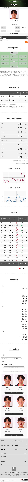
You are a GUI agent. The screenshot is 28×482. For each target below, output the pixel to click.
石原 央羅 (24, 337)
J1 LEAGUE (3, 453)
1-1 (14, 225)
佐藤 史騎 (24, 289)
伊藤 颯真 (24, 303)
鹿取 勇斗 (24, 334)
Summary (3, 461)
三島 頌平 (24, 316)
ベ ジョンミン (23, 336)
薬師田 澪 (24, 297)
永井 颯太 (24, 318)
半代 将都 (24, 339)
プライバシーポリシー (13, 472)
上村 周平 (24, 313)
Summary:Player (5, 445)
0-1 (14, 232)
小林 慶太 (24, 310)
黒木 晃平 (24, 295)
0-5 (14, 245)
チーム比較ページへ (14, 367)
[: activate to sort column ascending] (4, 93)
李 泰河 (25, 300)
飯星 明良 (24, 315)
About (16, 449)
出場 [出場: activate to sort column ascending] (18, 93)
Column (3, 449)
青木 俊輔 (24, 326)
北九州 (9, 228)
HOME (1, 7)
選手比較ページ (14, 392)
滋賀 (10, 232)
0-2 (14, 247)
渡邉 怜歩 (24, 320)
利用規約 (2, 472)
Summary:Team (18, 440)
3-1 (14, 230)
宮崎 (10, 237)
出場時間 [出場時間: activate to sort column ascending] (21, 219)
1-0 (14, 242)
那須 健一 (24, 323)
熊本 (13, 96)
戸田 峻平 (24, 302)
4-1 (14, 228)
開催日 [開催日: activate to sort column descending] (4, 219)
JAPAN (16, 445)
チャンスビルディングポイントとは (19, 160)
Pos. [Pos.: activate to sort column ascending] (25, 219)
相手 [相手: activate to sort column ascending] (9, 219)
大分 (10, 230)
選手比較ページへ (14, 371)
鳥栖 (10, 225)
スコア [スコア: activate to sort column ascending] (13, 219)
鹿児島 (9, 240)
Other (2, 464)
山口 (10, 223)
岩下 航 (25, 298)
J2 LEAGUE (3, 456)
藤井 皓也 (24, 311)
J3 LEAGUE (3, 458)
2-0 (14, 250)
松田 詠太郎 (24, 321)
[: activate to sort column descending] (1, 93)
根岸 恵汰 (24, 324)
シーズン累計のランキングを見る (19, 163)
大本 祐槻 (24, 328)
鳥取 (10, 235)
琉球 (10, 242)
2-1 (14, 223)
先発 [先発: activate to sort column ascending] (23, 93)
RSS (26, 42)
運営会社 (19, 472)
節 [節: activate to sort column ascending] (1, 219)
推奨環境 (6, 472)
